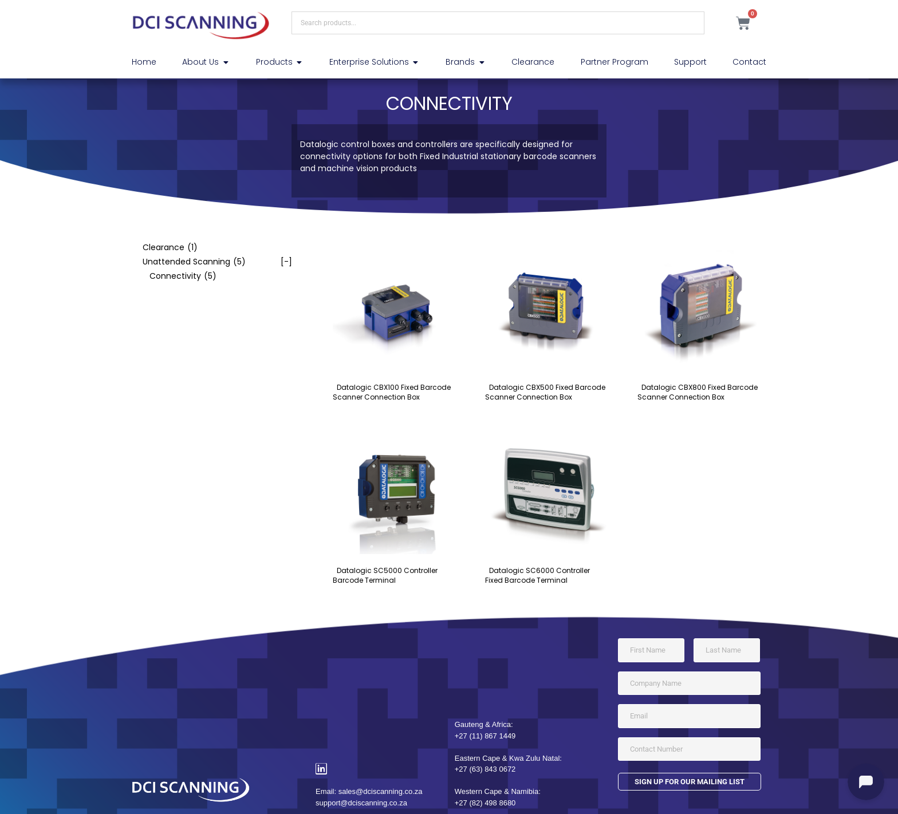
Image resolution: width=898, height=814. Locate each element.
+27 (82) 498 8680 (485, 803)
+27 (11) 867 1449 (485, 736)
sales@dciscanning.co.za (380, 791)
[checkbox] (211, 248)
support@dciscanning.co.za (361, 803)
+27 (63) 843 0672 (485, 769)
